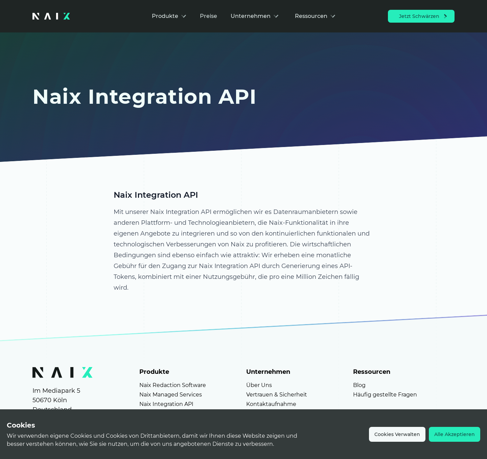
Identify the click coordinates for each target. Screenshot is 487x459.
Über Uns (259, 385)
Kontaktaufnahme (271, 404)
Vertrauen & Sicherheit (276, 394)
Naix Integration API (166, 404)
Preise (208, 16)
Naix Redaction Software (172, 385)
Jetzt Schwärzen (424, 16)
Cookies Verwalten (397, 434)
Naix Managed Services (170, 394)
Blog (359, 385)
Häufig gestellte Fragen (385, 394)
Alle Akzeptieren (454, 434)
